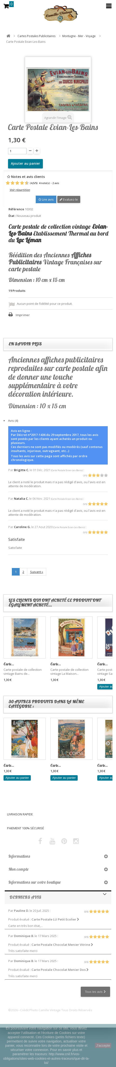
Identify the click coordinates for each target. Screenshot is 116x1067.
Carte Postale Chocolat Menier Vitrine (62, 944)
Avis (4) (13, 420)
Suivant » (36, 572)
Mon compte (18, 869)
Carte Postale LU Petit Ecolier (55, 919)
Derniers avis (25, 897)
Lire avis (46, 199)
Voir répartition (19, 190)
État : (12, 216)
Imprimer (23, 315)
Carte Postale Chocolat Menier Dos (60, 970)
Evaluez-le (69, 199)
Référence (16, 209)
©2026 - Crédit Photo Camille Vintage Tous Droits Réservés (50, 1010)
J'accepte (103, 1045)
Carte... (9, 664)
